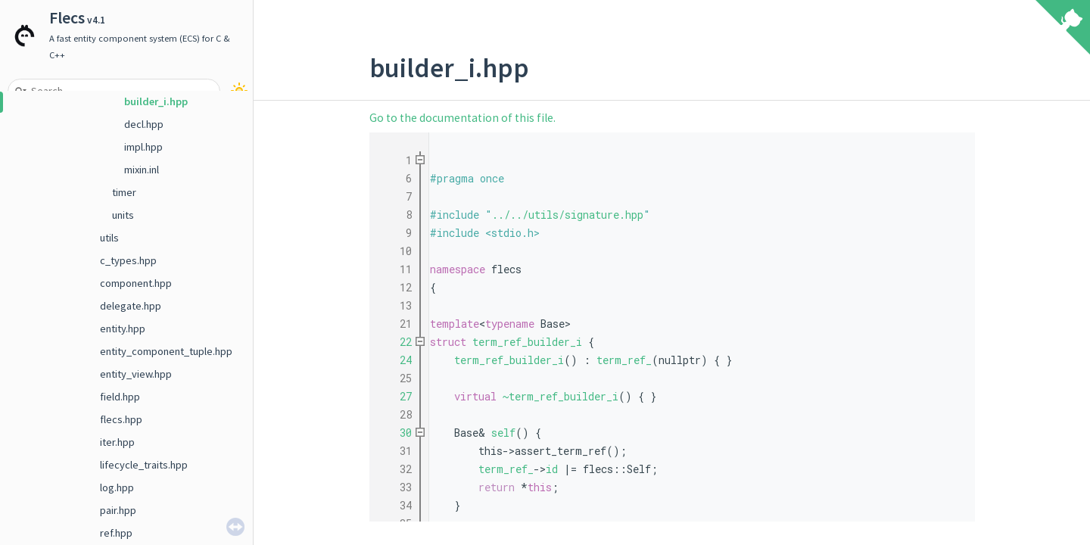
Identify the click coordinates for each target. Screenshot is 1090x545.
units (123, 215)
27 (397, 396)
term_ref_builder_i (527, 342)
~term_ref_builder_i (560, 396)
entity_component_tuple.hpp (166, 351)
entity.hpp (122, 328)
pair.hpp (118, 510)
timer (124, 192)
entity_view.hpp (136, 374)
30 (397, 432)
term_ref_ (624, 360)
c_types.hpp (128, 260)
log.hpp (117, 487)
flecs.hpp (121, 419)
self (503, 432)
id (552, 469)
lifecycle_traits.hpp (144, 465)
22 (397, 342)
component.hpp (136, 283)
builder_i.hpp (156, 101)
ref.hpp (116, 533)
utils (109, 237)
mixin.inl (141, 169)
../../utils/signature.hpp (567, 214)
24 (397, 360)
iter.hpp (117, 442)
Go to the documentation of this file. (462, 118)
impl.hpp (143, 147)
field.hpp (120, 396)
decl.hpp (144, 124)
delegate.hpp (130, 306)
